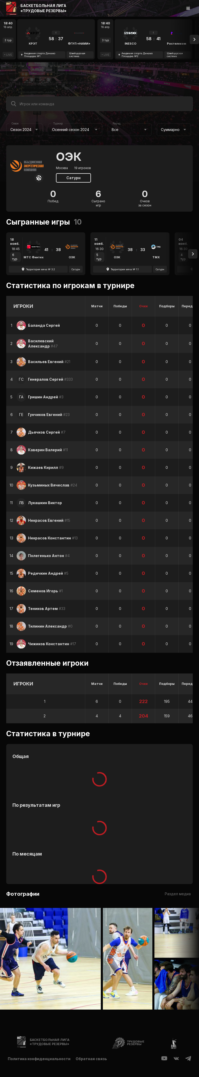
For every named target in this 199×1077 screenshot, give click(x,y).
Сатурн (73, 178)
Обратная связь (91, 1059)
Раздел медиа (178, 894)
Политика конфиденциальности (39, 1059)
